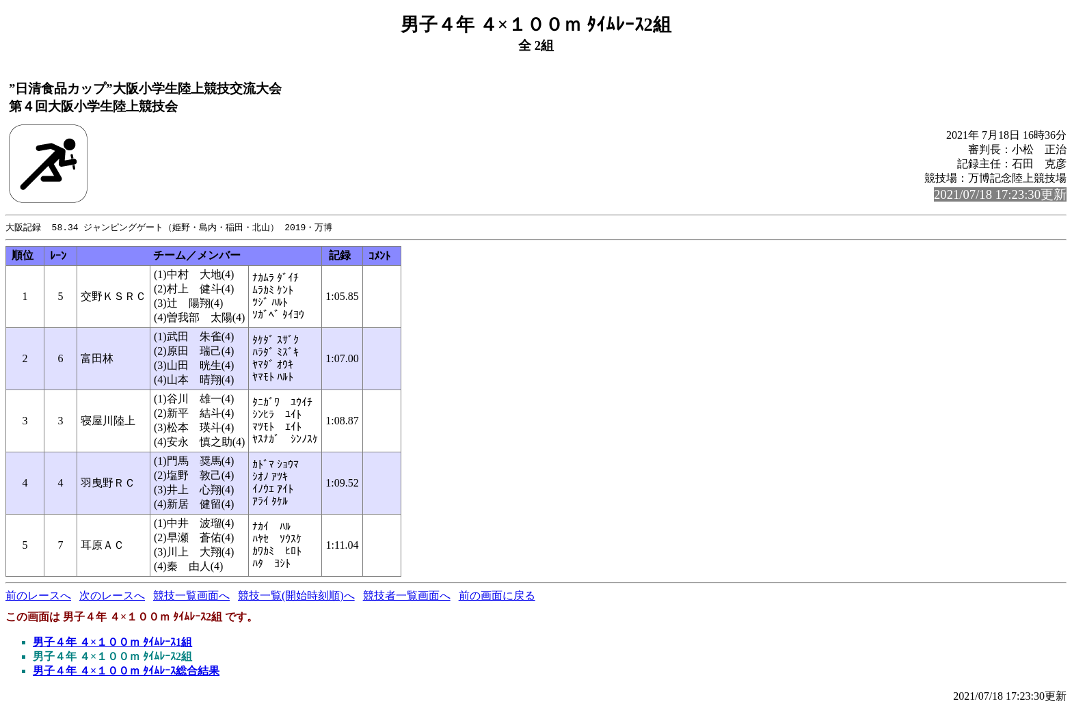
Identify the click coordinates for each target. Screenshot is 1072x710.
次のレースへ (112, 596)
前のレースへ (38, 596)
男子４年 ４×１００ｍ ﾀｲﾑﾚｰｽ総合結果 (126, 671)
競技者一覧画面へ (407, 596)
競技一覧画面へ (191, 596)
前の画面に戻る (497, 596)
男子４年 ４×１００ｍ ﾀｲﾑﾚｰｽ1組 (112, 642)
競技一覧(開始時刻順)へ (296, 596)
